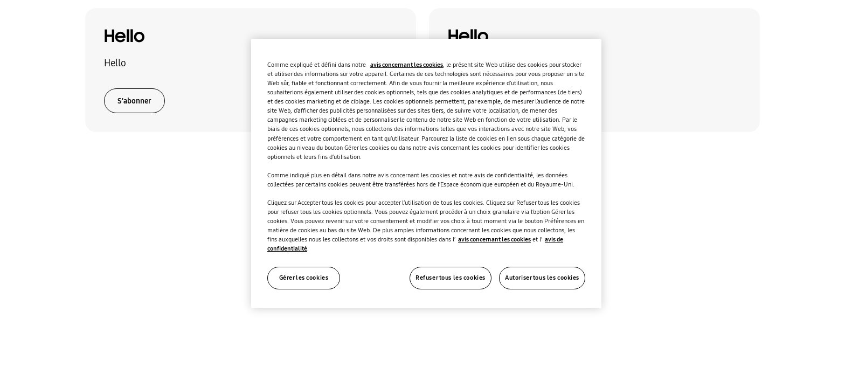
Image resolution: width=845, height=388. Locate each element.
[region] (426, 173)
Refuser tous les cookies (450, 277)
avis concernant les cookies (406, 64)
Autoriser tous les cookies (542, 277)
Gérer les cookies (304, 277)
